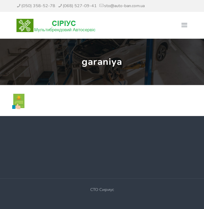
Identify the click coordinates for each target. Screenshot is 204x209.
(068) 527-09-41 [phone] (80, 6)
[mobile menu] (184, 25)
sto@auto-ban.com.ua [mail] (124, 6)
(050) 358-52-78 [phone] (38, 6)
